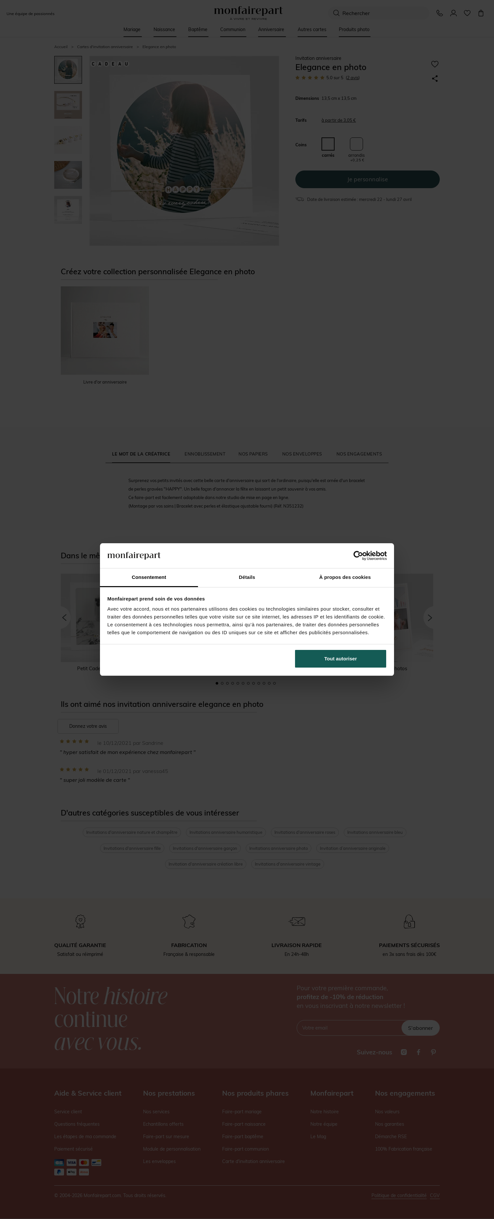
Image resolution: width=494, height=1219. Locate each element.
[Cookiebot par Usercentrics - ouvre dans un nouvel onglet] (358, 556)
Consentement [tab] (149, 577)
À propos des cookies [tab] (345, 577)
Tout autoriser (340, 658)
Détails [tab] (247, 577)
